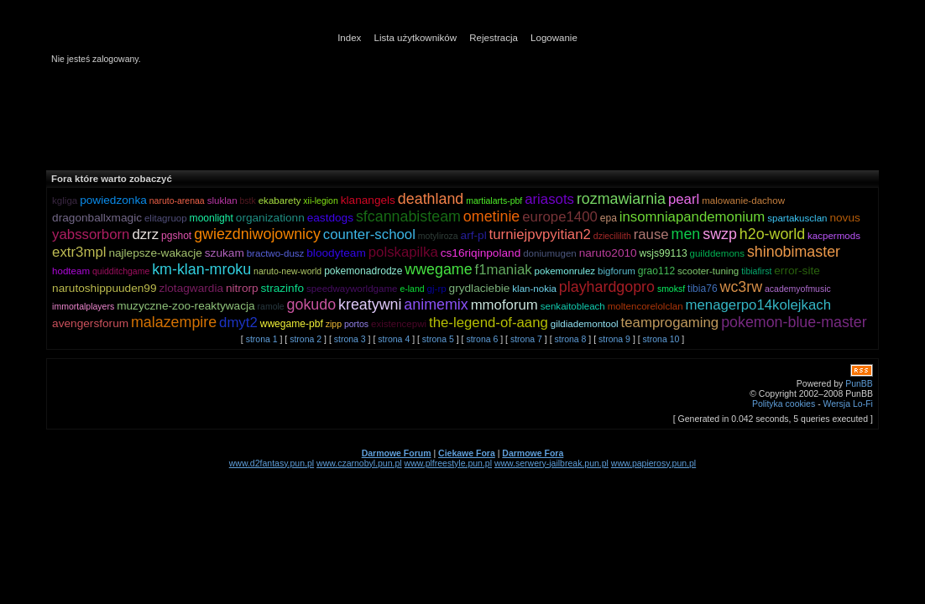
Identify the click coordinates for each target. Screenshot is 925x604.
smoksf (671, 289)
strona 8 (570, 339)
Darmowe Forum (396, 453)
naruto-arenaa (177, 200)
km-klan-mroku (201, 269)
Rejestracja (493, 38)
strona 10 (661, 339)
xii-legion (320, 200)
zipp (334, 324)
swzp (720, 234)
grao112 (656, 271)
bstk (248, 200)
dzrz (145, 234)
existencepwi (398, 324)
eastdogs (330, 217)
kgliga (64, 200)
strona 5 (438, 339)
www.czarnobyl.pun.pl (359, 463)
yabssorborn (90, 234)
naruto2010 (608, 253)
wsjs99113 (663, 253)
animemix (436, 304)
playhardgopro (607, 287)
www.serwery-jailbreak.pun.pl (551, 463)
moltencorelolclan (645, 306)
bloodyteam (336, 253)
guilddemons (717, 253)
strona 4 (394, 339)
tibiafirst (756, 271)
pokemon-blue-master (794, 322)
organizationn (270, 217)
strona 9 (614, 339)
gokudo (312, 304)
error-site (797, 270)
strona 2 (305, 339)
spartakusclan (797, 218)
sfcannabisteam (408, 216)
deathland (430, 198)
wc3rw (741, 287)
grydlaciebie (479, 288)
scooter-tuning (708, 271)
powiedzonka (113, 200)
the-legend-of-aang (488, 323)
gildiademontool (585, 324)
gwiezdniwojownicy (257, 234)
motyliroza (438, 236)
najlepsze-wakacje (154, 253)
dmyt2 (238, 323)
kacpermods (833, 236)
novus (844, 217)
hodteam (71, 271)
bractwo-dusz (276, 253)
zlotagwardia (191, 288)
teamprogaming (670, 323)
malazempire (174, 322)
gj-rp (437, 289)
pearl (683, 199)
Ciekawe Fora (466, 453)
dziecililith (612, 236)
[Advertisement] (453, 116)
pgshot (176, 236)
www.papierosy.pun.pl (653, 463)
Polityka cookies (783, 403)
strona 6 (482, 339)
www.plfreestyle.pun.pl (448, 463)
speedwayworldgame (351, 289)
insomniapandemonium (692, 217)
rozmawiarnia (621, 198)
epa (608, 218)
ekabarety (280, 200)
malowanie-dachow (743, 200)
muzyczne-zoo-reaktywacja (186, 305)
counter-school (369, 234)
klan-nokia (534, 289)
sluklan (222, 200)
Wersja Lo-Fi (848, 403)
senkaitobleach (573, 306)
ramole (271, 306)
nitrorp (242, 288)
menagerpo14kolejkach (759, 305)
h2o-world (772, 234)
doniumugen (550, 253)
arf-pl (474, 235)
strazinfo (283, 288)
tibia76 (702, 288)
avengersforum (90, 323)
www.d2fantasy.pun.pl (271, 463)
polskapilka (403, 252)
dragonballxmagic (97, 217)
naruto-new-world (287, 271)
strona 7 (526, 339)
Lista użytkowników (415, 38)
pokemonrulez (565, 271)
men (686, 234)
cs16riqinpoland (481, 253)
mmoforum (504, 305)
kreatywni (369, 304)
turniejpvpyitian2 (540, 234)
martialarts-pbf (494, 200)
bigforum (616, 271)
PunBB (859, 383)
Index (349, 38)
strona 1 (262, 339)
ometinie (491, 216)
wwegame (438, 269)
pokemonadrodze (363, 271)
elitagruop (165, 218)
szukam (224, 253)
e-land (412, 289)
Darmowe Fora (532, 453)
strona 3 (350, 339)
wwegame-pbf (291, 324)
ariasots (549, 199)
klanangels (368, 200)
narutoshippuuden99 (104, 288)
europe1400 (560, 217)
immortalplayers (83, 306)
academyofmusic (798, 289)
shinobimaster (793, 251)
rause (651, 234)
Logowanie (553, 38)
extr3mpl (79, 252)
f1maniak (503, 270)
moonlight (211, 218)
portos (356, 324)
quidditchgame (120, 271)
